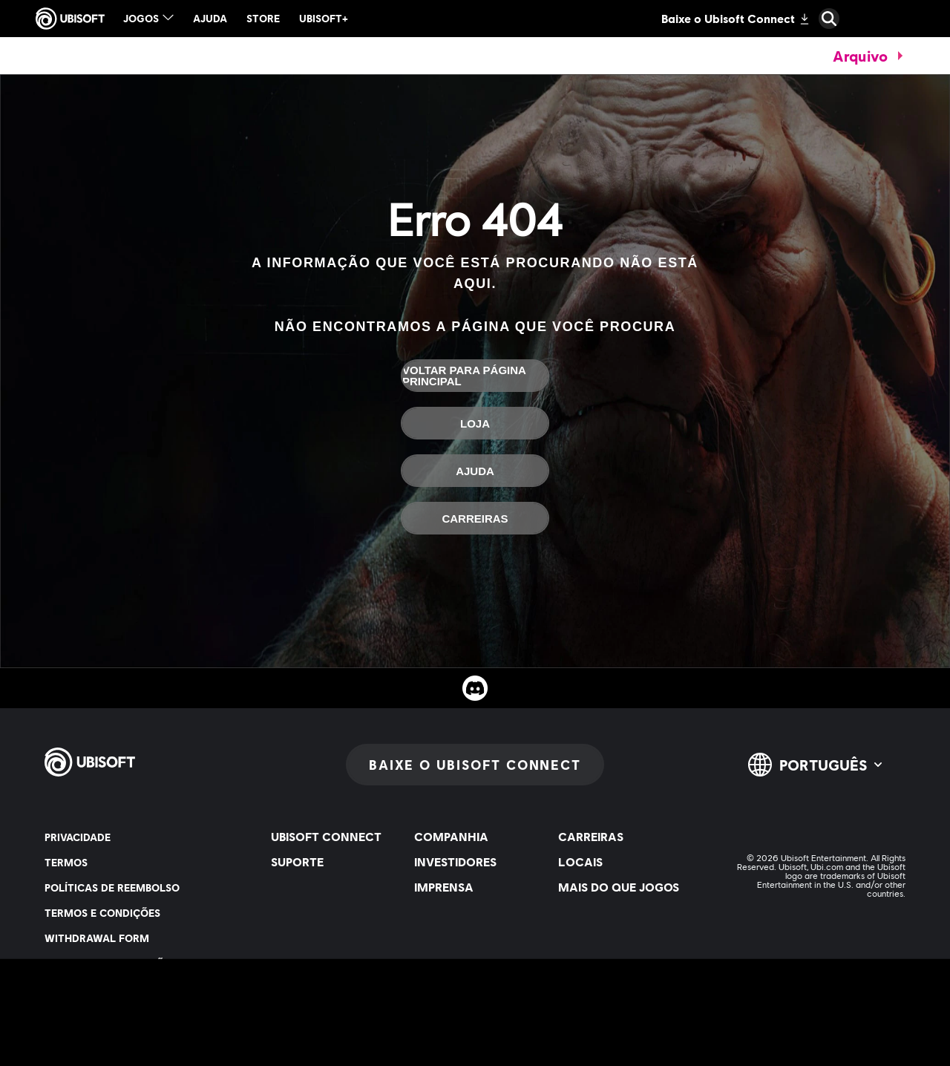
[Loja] (475, 423)
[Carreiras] (475, 518)
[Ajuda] (475, 470)
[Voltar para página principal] (475, 375)
